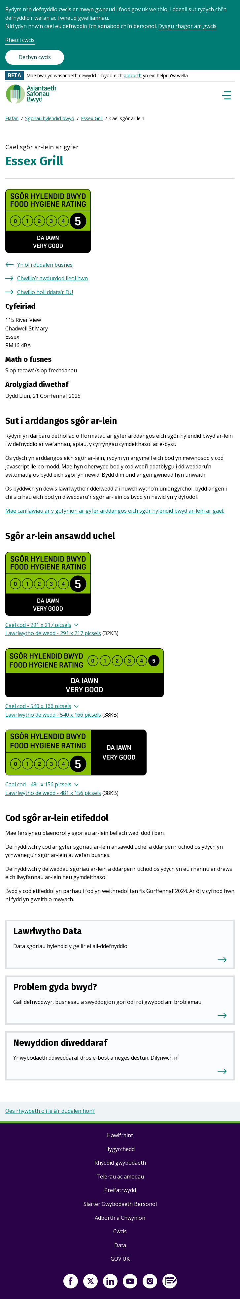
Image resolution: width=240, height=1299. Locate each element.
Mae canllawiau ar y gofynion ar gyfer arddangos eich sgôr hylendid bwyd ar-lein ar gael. (114, 510)
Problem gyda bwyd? (55, 987)
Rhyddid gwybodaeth (120, 1162)
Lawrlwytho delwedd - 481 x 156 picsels (53, 793)
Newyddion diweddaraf (60, 1043)
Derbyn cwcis (34, 57)
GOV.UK (120, 1258)
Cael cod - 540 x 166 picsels (38, 706)
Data (120, 1245)
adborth (133, 75)
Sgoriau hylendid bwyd (49, 118)
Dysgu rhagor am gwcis (187, 26)
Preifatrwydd (120, 1190)
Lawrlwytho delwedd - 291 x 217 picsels (53, 633)
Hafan (11, 118)
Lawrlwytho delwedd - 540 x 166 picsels (53, 714)
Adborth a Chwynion (120, 1217)
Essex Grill (92, 118)
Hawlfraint (120, 1135)
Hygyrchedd (120, 1149)
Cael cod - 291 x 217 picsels (38, 625)
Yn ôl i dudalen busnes (45, 264)
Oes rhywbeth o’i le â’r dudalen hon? (50, 1110)
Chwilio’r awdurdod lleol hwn (52, 278)
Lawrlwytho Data (47, 931)
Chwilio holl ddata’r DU (45, 292)
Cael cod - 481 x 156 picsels (38, 784)
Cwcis (120, 1231)
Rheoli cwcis (20, 40)
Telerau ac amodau (120, 1176)
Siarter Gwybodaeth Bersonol (120, 1204)
